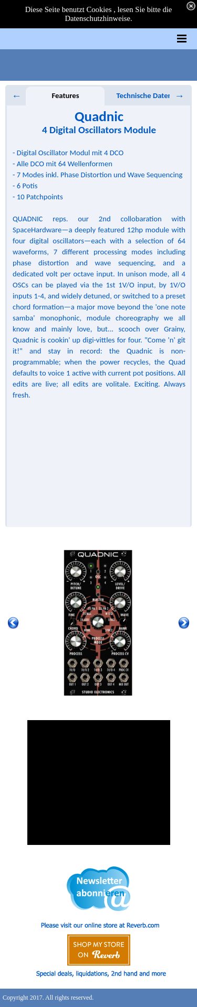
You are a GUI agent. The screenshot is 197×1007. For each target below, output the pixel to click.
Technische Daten (144, 95)
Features (65, 95)
